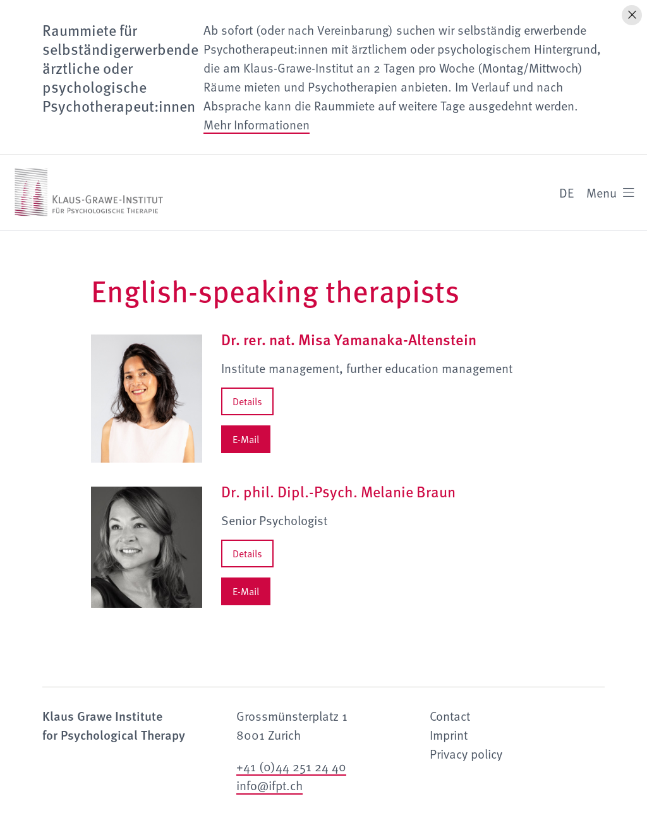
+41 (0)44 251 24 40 (291, 766)
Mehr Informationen (256, 124)
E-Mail (246, 439)
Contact (450, 715)
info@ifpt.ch (269, 785)
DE (566, 192)
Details (247, 401)
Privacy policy (466, 753)
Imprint (449, 734)
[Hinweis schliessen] (632, 15)
